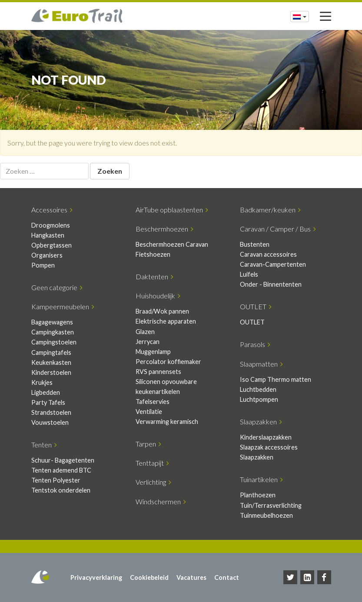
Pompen (43, 265)
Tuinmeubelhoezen (266, 515)
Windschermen (161, 501)
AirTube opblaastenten (172, 209)
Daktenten (154, 276)
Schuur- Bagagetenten (62, 460)
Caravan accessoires (268, 254)
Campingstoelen (53, 342)
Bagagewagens (52, 322)
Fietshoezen (153, 254)
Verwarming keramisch (167, 421)
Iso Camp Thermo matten (275, 379)
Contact (226, 577)
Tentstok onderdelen (60, 490)
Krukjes (42, 382)
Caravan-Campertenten (273, 264)
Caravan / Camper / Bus (278, 229)
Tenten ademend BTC (61, 470)
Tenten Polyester (55, 480)
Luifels (249, 274)
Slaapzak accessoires (269, 447)
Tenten (44, 444)
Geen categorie (57, 287)
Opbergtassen (51, 245)
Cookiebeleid (149, 577)
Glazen (145, 331)
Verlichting (153, 482)
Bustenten (254, 244)
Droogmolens (50, 225)
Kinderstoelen (51, 372)
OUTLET (256, 306)
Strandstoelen (51, 412)
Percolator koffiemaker (168, 361)
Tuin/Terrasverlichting (271, 505)
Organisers (47, 255)
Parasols (255, 344)
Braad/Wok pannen (162, 311)
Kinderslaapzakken (266, 437)
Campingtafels (51, 352)
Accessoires (52, 209)
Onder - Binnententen (271, 284)
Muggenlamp (153, 351)
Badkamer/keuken (270, 209)
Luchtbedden (258, 389)
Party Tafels (48, 402)
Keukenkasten (51, 362)
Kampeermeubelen (62, 306)
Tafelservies (152, 401)
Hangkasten (47, 235)
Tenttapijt (152, 463)
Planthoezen (258, 495)
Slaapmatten (261, 364)
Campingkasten (52, 332)
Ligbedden (45, 392)
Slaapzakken (261, 421)
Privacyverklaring (96, 577)
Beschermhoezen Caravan (172, 244)
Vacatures (191, 577)
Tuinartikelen (261, 479)
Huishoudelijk (158, 295)
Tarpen (148, 444)
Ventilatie (149, 411)
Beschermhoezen (164, 229)
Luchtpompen (259, 399)
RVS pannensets (158, 371)
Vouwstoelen (50, 422)
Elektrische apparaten (166, 321)
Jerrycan (147, 341)
